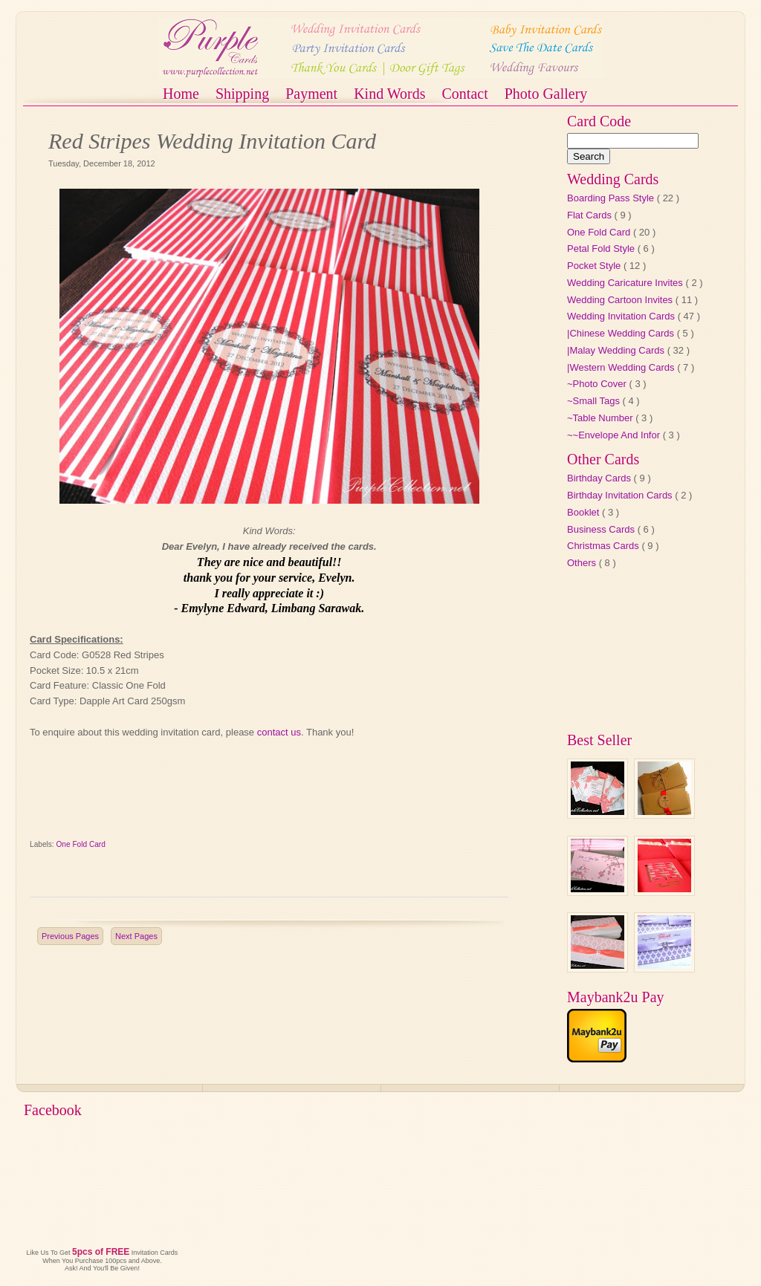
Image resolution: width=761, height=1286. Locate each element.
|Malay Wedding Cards (617, 350)
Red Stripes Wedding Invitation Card (212, 141)
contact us (279, 732)
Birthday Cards (600, 478)
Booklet (584, 512)
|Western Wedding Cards (622, 367)
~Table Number (601, 417)
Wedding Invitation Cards (622, 316)
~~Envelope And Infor (615, 435)
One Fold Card (81, 844)
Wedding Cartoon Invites (621, 299)
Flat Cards (591, 215)
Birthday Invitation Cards (621, 495)
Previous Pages (70, 936)
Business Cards (602, 529)
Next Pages (136, 936)
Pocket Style (595, 265)
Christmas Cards (604, 545)
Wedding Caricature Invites (626, 282)
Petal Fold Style (602, 248)
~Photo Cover (598, 383)
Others (583, 562)
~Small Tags (595, 400)
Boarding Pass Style (612, 198)
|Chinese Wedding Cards (622, 333)
